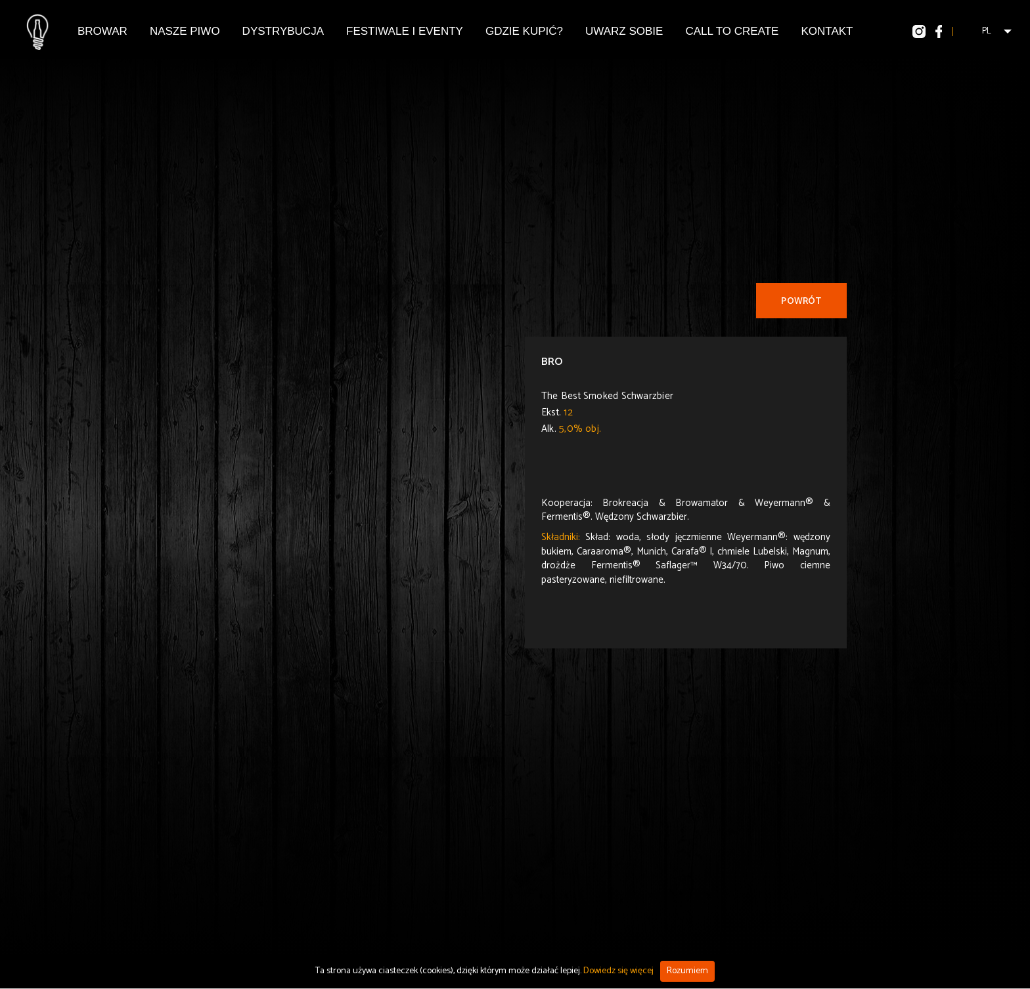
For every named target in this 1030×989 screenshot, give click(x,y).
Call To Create (731, 31)
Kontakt (827, 31)
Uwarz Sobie (624, 31)
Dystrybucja (283, 31)
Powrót (801, 301)
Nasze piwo (185, 31)
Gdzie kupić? (524, 31)
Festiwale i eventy (404, 31)
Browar (102, 31)
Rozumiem (687, 970)
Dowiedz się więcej (618, 970)
